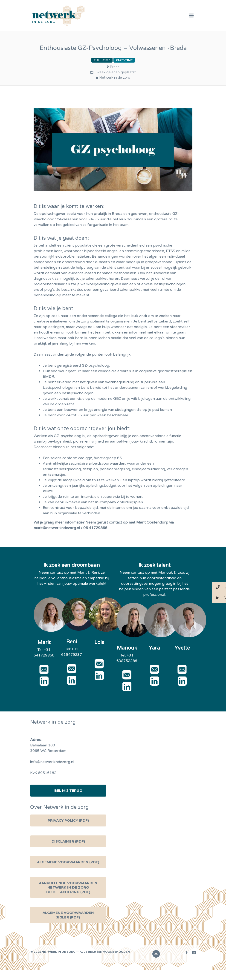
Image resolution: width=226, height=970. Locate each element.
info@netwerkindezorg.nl (52, 762)
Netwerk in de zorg (114, 77)
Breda (114, 67)
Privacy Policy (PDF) (68, 820)
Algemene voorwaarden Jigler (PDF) (68, 914)
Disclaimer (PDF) (68, 841)
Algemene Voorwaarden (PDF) (68, 862)
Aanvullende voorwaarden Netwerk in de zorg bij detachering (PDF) (68, 887)
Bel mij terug (68, 790)
